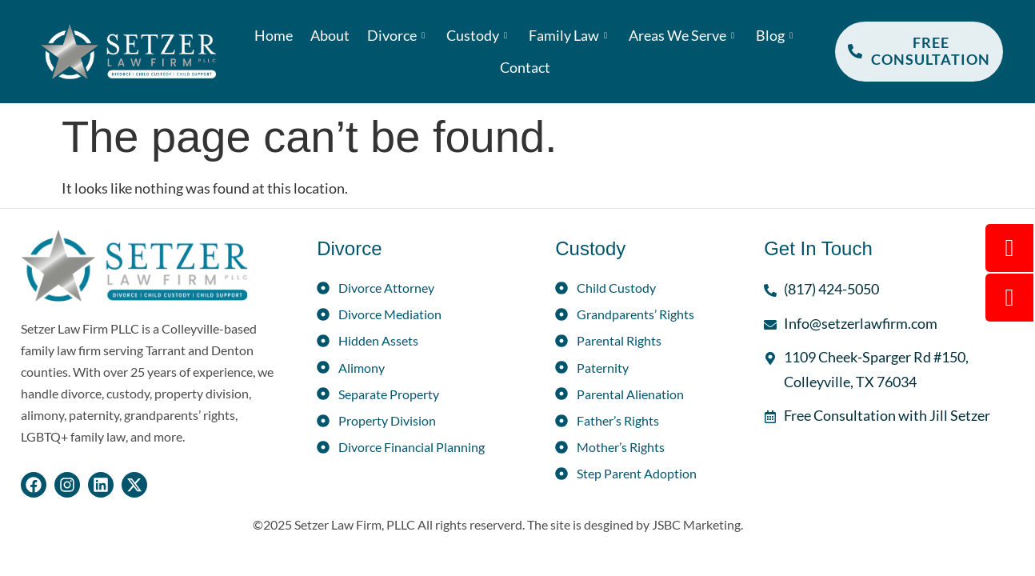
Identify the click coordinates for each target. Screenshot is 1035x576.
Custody (478, 35)
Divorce (398, 35)
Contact (525, 67)
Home (273, 35)
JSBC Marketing (696, 524)
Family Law (570, 35)
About (330, 35)
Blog (776, 35)
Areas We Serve (683, 35)
